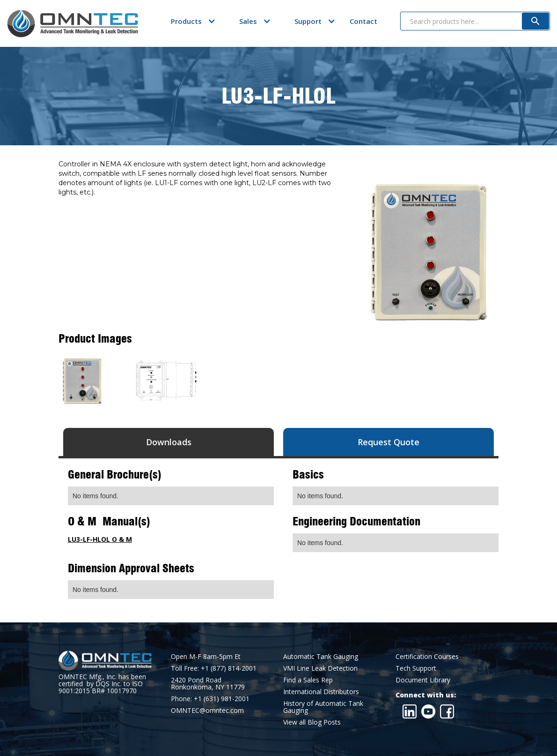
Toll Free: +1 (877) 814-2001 (214, 668)
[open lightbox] (82, 381)
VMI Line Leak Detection (320, 668)
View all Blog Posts (312, 722)
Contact (363, 21)
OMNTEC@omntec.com (207, 710)
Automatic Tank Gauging (320, 656)
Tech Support (416, 668)
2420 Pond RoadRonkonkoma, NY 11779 (208, 683)
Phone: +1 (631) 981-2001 (210, 698)
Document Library (423, 679)
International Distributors (321, 691)
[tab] (168, 442)
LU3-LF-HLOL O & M (100, 539)
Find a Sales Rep (308, 679)
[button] (186, 21)
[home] (72, 23)
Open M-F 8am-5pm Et (206, 656)
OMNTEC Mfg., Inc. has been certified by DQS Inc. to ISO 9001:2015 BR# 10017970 (102, 683)
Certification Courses (427, 656)
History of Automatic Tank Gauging (323, 707)
